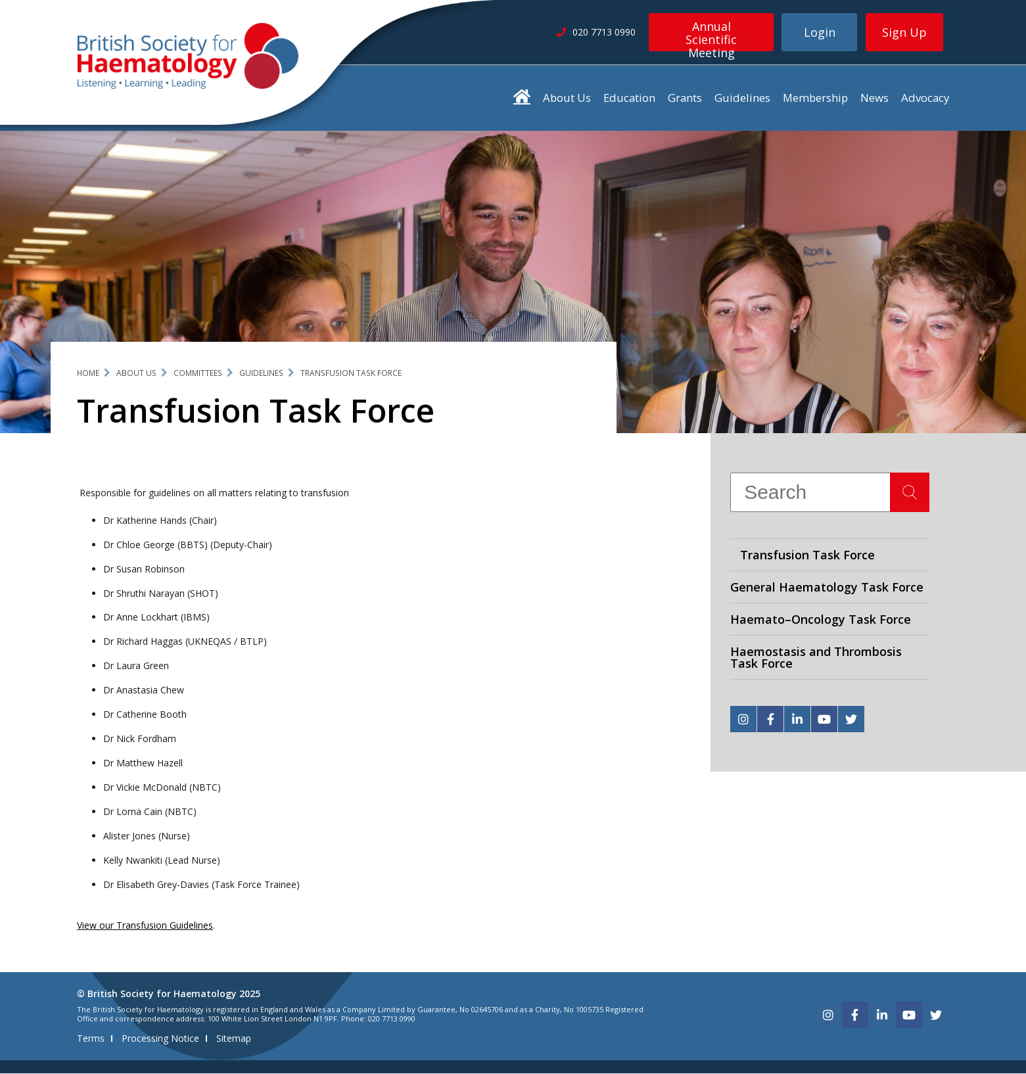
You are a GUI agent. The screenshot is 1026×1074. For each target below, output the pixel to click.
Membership (815, 97)
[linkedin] (797, 719)
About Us (567, 97)
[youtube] (824, 719)
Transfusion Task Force (351, 373)
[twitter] (851, 719)
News (874, 97)
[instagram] (743, 719)
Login (819, 32)
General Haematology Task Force (826, 587)
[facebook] (770, 719)
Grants (685, 97)
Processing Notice (160, 1039)
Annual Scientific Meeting (711, 34)
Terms (91, 1039)
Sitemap (233, 1039)
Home (88, 373)
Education (629, 97)
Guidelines (742, 97)
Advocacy (925, 97)
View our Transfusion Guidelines (145, 926)
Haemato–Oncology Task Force (820, 619)
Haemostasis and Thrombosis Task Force (816, 657)
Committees (198, 373)
